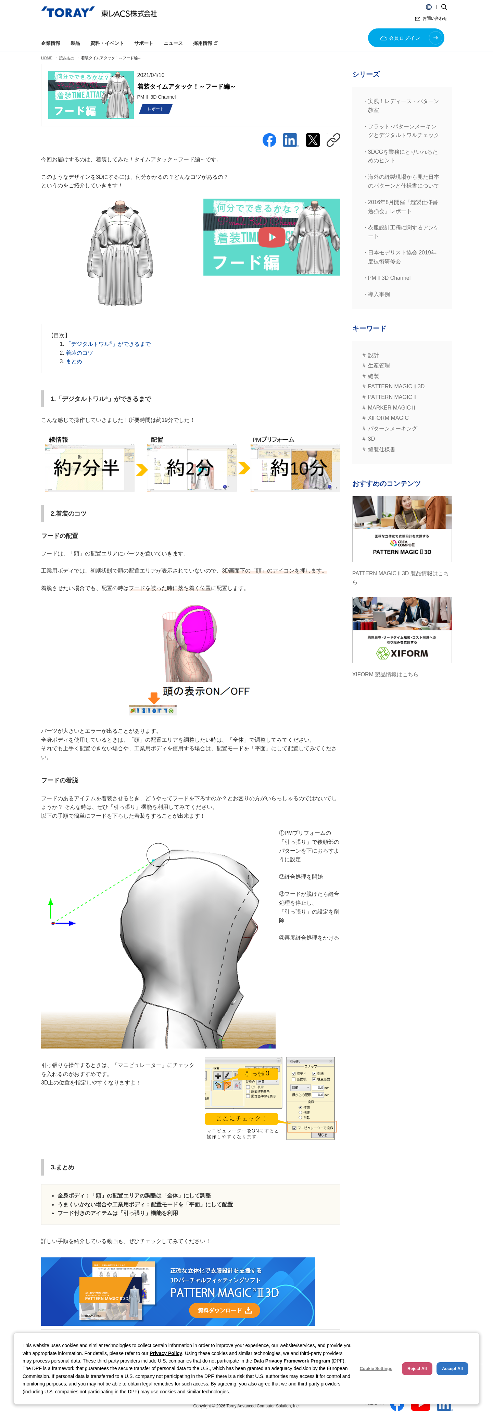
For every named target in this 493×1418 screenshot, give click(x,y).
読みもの (66, 58)
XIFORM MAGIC (388, 418)
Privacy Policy (166, 1353)
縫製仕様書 (381, 449)
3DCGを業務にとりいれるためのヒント (403, 156)
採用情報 (202, 43)
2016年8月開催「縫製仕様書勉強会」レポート (403, 206)
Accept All (452, 1368)
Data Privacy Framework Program (291, 1361)
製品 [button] (75, 43)
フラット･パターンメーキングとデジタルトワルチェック (403, 131)
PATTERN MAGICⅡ (393, 397)
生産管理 (379, 365)
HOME (46, 58)
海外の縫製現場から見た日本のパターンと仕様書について (403, 181)
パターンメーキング (392, 428)
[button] (429, 7)
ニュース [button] (173, 43)
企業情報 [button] (50, 43)
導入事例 (379, 294)
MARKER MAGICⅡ (392, 408)
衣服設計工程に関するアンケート (403, 232)
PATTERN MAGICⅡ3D (396, 386)
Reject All (417, 1368)
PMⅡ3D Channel (389, 278)
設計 (373, 355)
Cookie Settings (376, 1368)
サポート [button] (143, 43)
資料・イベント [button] (107, 43)
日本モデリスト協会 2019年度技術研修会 (402, 257)
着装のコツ (79, 353)
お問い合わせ (434, 18)
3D (371, 439)
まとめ (74, 361)
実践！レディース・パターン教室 (403, 105)
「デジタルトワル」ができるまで (108, 344)
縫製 (373, 376)
